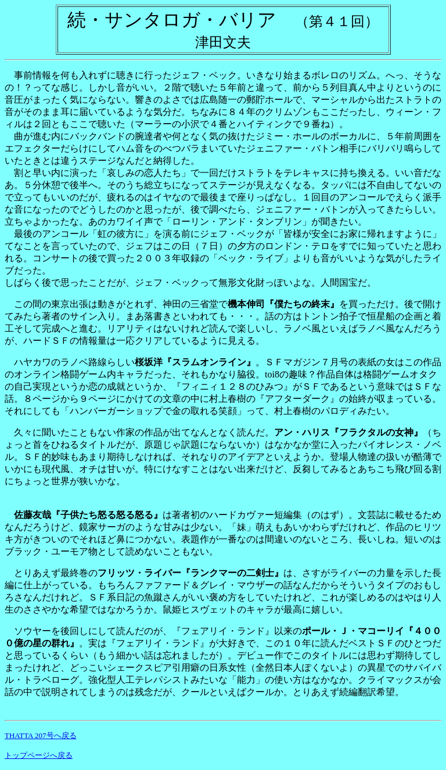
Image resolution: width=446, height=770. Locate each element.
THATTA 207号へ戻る (41, 735)
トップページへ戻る (39, 755)
